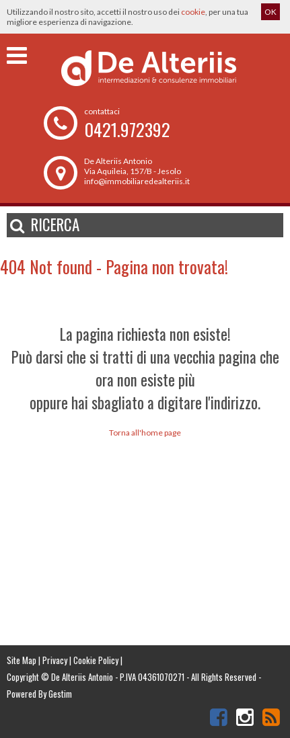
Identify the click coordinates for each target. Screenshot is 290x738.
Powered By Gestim (39, 693)
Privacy (54, 660)
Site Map (21, 660)
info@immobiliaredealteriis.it (137, 181)
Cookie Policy (95, 660)
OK (270, 12)
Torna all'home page (145, 432)
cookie (193, 12)
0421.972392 (127, 129)
